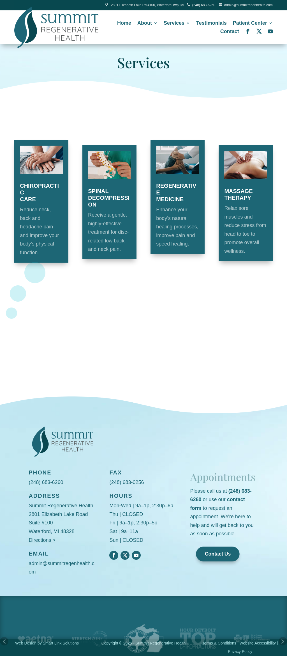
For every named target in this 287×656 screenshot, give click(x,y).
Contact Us (217, 554)
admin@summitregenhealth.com (248, 5)
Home (124, 23)
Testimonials (211, 23)
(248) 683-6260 (203, 5)
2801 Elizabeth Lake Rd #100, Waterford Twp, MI (147, 5)
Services (174, 23)
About (144, 23)
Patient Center (250, 23)
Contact (229, 31)
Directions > (42, 540)
